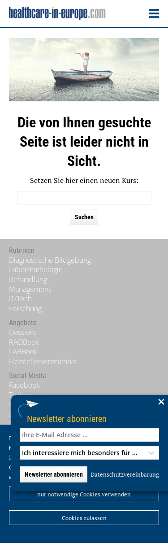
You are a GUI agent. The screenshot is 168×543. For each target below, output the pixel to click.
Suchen (84, 217)
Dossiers (22, 332)
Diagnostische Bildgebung (50, 260)
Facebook (24, 385)
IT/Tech (20, 299)
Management (30, 289)
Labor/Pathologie (36, 269)
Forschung (25, 308)
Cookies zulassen (84, 518)
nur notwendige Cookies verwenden (84, 494)
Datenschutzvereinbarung (124, 474)
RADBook (24, 342)
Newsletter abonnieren (67, 418)
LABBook (23, 351)
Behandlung (28, 279)
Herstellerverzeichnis (42, 361)
